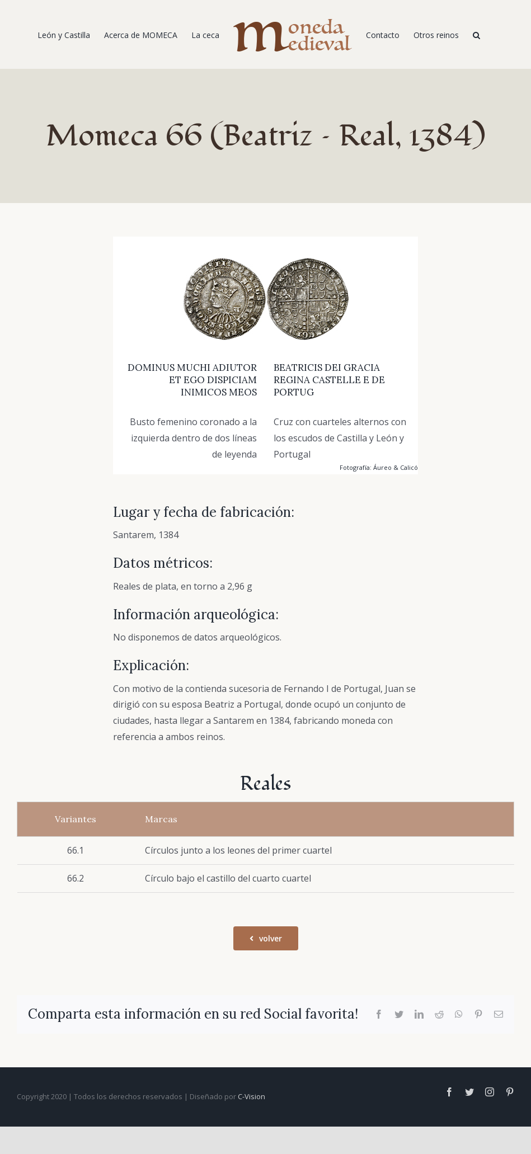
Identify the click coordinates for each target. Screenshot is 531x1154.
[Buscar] (476, 34)
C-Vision (251, 1096)
